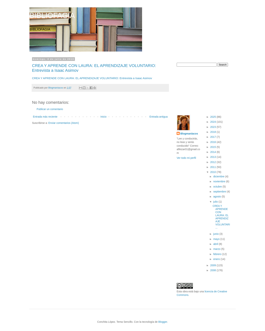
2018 (213, 131)
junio (216, 233)
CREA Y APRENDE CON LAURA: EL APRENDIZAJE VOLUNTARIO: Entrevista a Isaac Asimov (92, 78)
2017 (213, 136)
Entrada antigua (158, 116)
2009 (213, 265)
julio (216, 201)
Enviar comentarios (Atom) (63, 122)
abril (216, 244)
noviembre (219, 181)
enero (217, 259)
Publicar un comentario (50, 109)
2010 (213, 172)
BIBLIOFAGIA (52, 15)
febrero (217, 254)
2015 (213, 147)
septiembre (220, 191)
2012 (213, 162)
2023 (213, 126)
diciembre (219, 176)
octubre (218, 186)
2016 (213, 142)
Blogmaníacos (189, 133)
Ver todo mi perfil (186, 157)
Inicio (103, 116)
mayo (216, 239)
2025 (213, 116)
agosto (217, 196)
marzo (217, 248)
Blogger (162, 321)
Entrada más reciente (45, 116)
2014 (213, 152)
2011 (213, 167)
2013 (213, 156)
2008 (213, 270)
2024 (213, 121)
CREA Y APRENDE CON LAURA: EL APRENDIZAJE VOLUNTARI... (221, 216)
